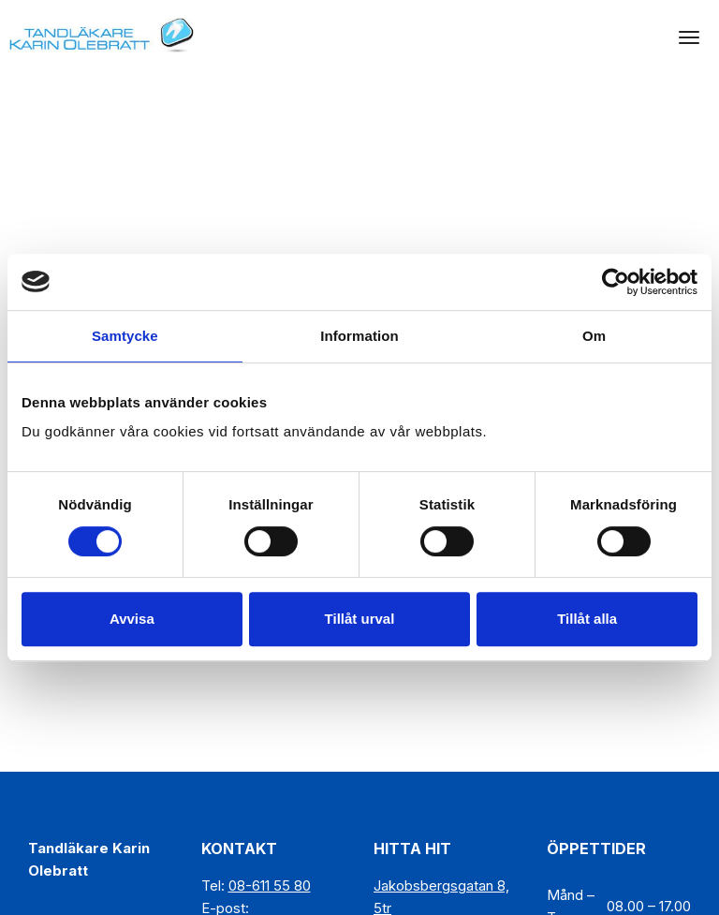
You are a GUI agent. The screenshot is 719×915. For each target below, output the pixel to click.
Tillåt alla (587, 619)
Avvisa (132, 619)
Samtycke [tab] (125, 336)
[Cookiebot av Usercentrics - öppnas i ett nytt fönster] (615, 282)
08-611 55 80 (269, 885)
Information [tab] (359, 336)
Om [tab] (594, 336)
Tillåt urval (360, 619)
